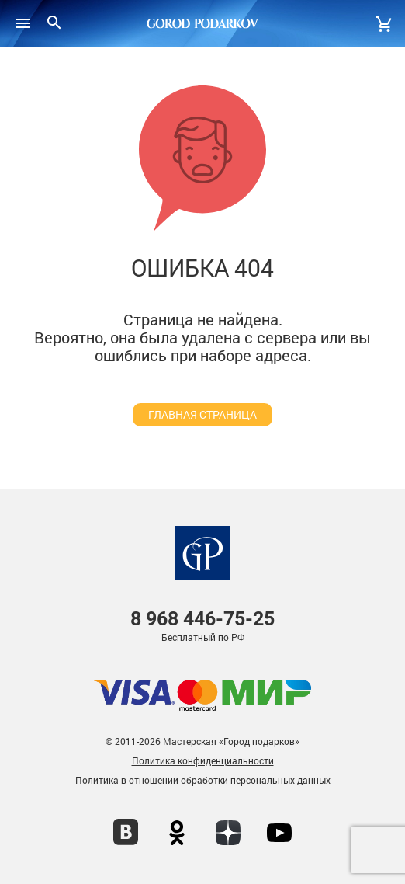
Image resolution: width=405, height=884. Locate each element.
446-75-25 (202, 618)
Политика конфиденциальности (203, 760)
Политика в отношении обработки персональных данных (203, 780)
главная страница (202, 414)
